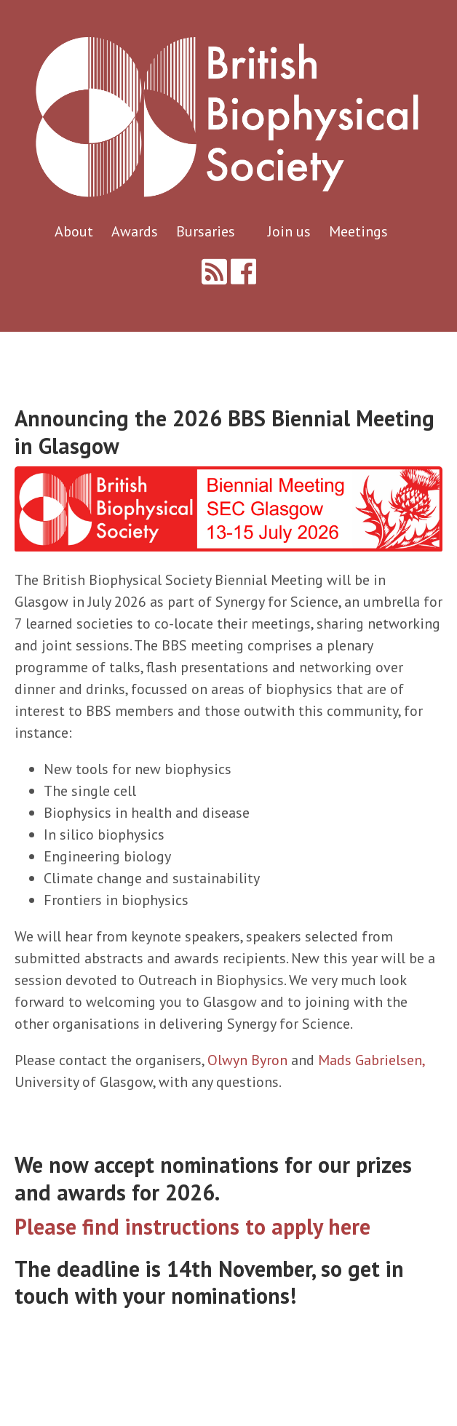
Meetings (358, 231)
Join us (291, 231)
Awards (136, 231)
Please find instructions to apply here (192, 1226)
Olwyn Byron (247, 1060)
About (76, 231)
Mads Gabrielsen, (371, 1060)
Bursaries (207, 231)
